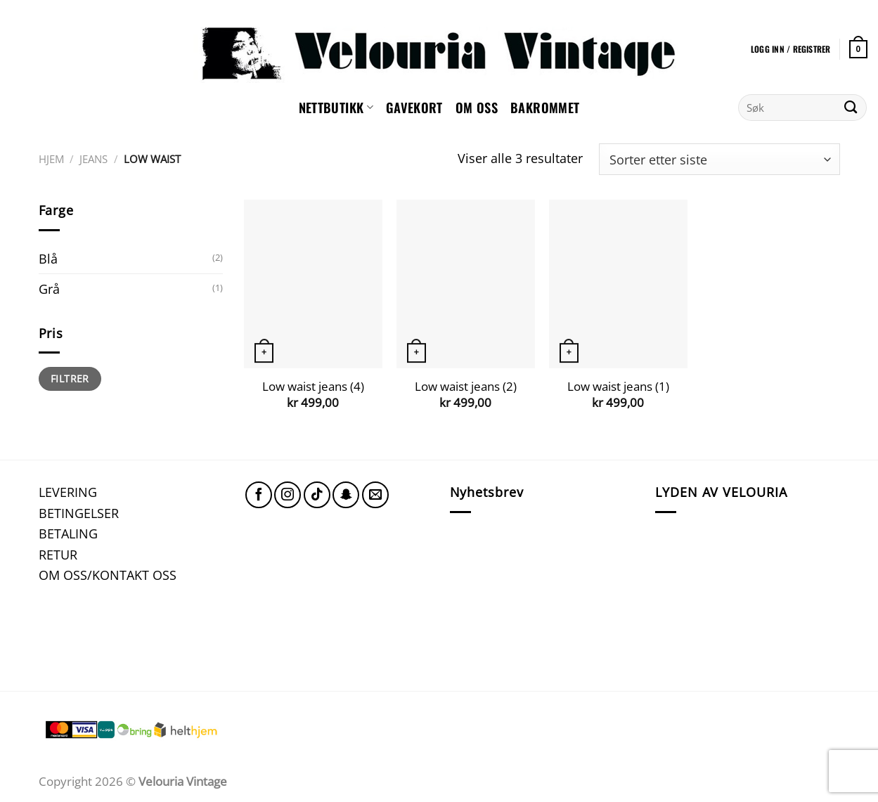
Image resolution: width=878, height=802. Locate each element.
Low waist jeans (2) (466, 386)
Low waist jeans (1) (618, 386)
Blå (48, 258)
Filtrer (70, 378)
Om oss (477, 107)
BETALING (68, 533)
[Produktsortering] (719, 159)
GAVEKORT (414, 107)
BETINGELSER (79, 513)
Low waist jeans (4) (313, 386)
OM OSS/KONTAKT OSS (107, 574)
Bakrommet (544, 107)
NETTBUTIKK (336, 107)
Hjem (51, 159)
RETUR (58, 554)
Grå (49, 288)
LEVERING (68, 491)
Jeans (93, 159)
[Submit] (851, 107)
